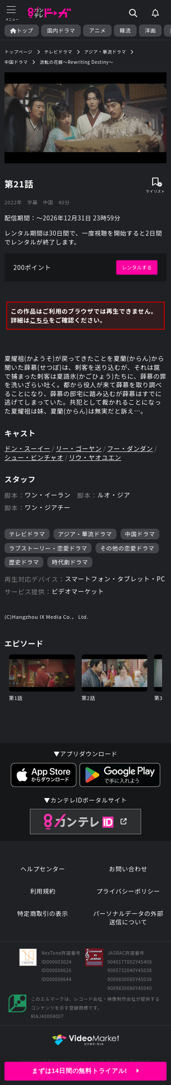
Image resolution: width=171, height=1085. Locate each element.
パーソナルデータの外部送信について (128, 918)
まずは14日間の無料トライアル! (85, 1070)
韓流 (125, 30)
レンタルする (137, 267)
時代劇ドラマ (70, 562)
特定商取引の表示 (42, 913)
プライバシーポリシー (128, 891)
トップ (21, 30)
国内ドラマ (61, 30)
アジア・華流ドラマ (85, 534)
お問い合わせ (128, 869)
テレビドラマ (27, 534)
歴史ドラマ (24, 562)
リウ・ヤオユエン (95, 457)
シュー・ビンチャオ (33, 457)
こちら (39, 320)
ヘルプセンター (43, 869)
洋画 (150, 30)
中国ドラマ (140, 534)
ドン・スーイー (27, 448)
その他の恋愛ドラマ (127, 548)
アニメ (97, 30)
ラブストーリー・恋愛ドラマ (48, 548)
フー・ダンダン (130, 448)
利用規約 (42, 891)
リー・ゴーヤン (79, 448)
